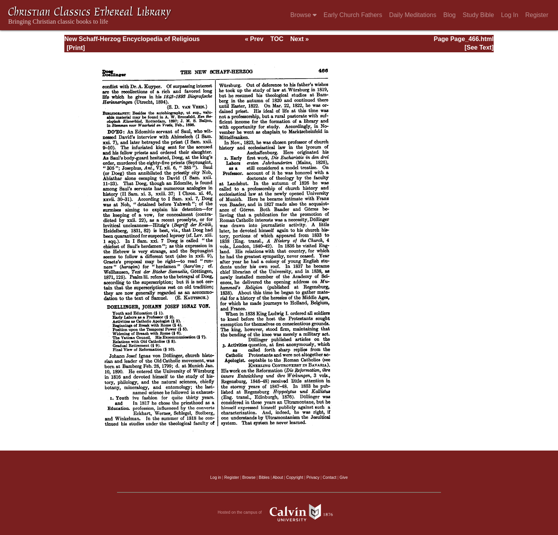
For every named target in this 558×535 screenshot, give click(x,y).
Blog (449, 15)
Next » (299, 39)
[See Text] (479, 47)
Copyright (294, 477)
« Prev (254, 39)
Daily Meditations (412, 15)
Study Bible (478, 15)
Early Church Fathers (353, 15)
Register (536, 15)
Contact (329, 477)
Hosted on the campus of (279, 512)
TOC (276, 39)
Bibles (264, 477)
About (277, 477)
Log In (509, 15)
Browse (303, 15)
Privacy (313, 477)
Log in (215, 477)
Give (343, 477)
